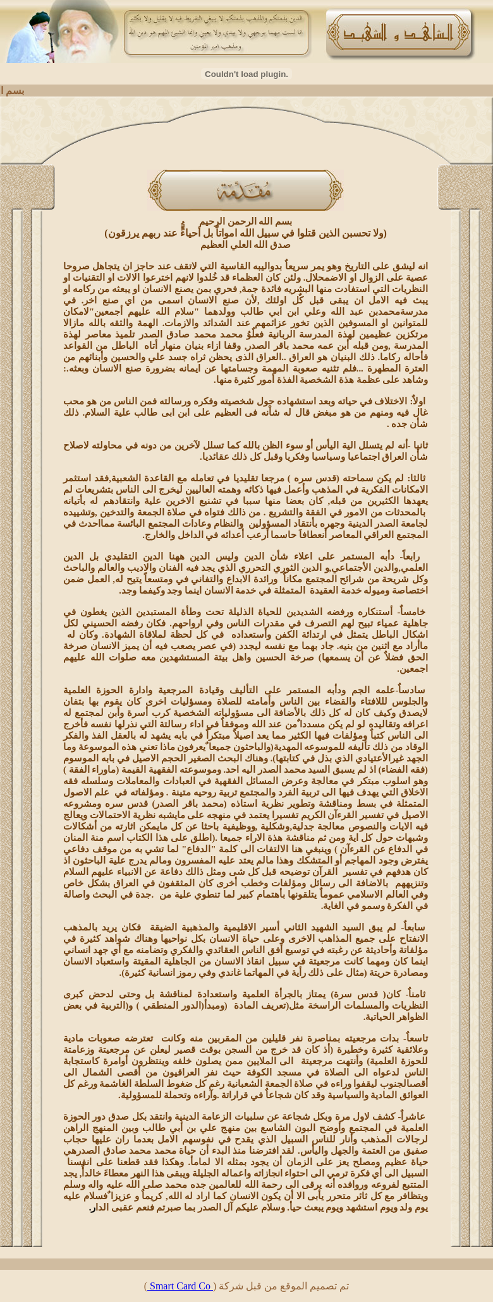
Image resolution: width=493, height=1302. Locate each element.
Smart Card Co (180, 1286)
